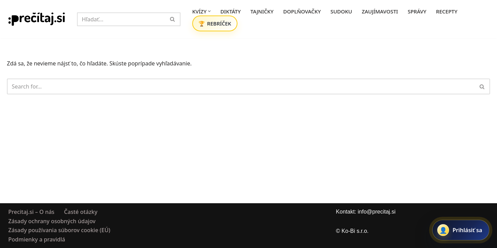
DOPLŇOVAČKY (302, 11)
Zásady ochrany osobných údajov (52, 221)
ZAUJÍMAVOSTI (380, 11)
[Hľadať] (121, 19)
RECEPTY (446, 11)
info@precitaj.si (377, 212)
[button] (209, 11)
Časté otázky (81, 212)
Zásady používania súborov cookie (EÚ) (59, 230)
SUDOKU (341, 11)
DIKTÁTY (230, 11)
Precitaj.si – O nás (31, 212)
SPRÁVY (417, 11)
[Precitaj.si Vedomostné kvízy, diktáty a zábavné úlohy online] (37, 19)
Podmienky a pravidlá (36, 239)
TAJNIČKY (262, 11)
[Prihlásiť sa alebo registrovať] (460, 230)
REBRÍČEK (219, 23)
